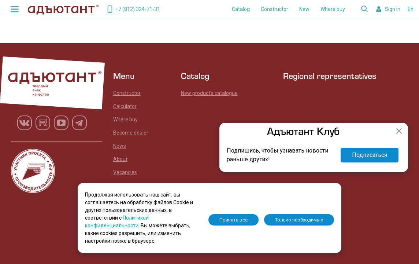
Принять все (233, 220)
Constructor (274, 9)
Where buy (332, 9)
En (411, 9)
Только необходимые (299, 220)
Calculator (125, 106)
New (304, 9)
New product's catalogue (209, 93)
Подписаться (369, 154)
